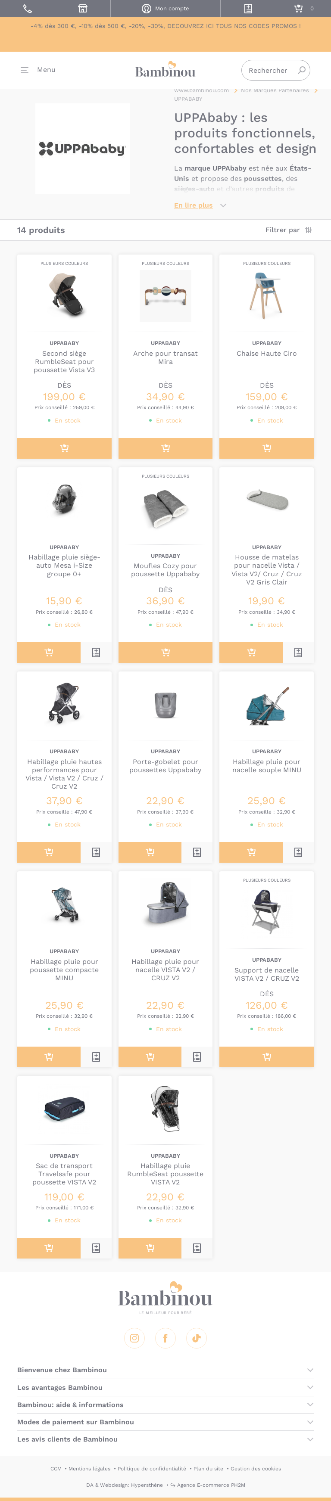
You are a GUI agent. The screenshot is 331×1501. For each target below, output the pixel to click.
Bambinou (165, 69)
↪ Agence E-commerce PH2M (207, 1485)
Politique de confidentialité (152, 1469)
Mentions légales (89, 1469)
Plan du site (208, 1469)
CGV (55, 1469)
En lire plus (193, 205)
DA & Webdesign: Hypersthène (124, 1485)
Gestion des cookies (256, 1469)
